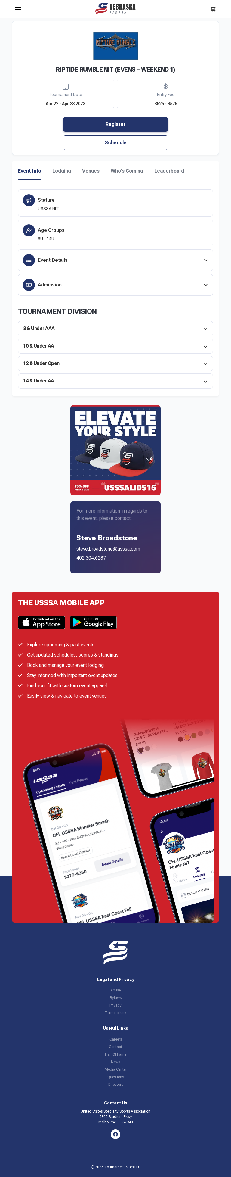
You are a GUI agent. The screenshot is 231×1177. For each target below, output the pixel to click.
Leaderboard (169, 171)
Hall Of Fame (115, 1054)
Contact (115, 1047)
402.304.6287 (91, 558)
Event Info (29, 171)
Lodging (61, 171)
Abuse (115, 990)
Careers (115, 1039)
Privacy (115, 1005)
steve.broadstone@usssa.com (108, 549)
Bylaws (116, 998)
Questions (115, 1077)
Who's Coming (127, 171)
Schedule (116, 142)
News (115, 1062)
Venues (91, 171)
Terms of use (115, 1013)
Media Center (116, 1069)
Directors (115, 1084)
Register (115, 124)
